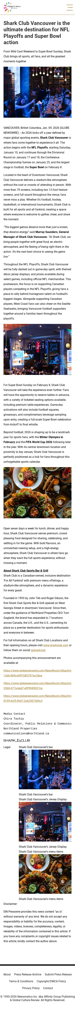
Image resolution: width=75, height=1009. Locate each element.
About (7, 974)
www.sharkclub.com (55, 645)
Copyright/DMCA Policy (51, 981)
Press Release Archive (27, 974)
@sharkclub (38, 650)
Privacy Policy (31, 988)
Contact (48, 988)
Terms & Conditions (21, 981)
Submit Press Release (58, 974)
